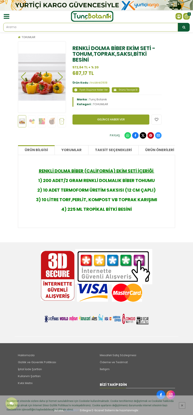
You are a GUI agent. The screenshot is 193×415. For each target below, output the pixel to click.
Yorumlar (71, 149)
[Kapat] (182, 405)
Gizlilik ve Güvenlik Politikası (37, 362)
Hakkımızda (26, 355)
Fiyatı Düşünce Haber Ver (91, 89)
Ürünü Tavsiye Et (126, 89)
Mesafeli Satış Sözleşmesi (118, 355)
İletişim (105, 369)
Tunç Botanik (98, 99)
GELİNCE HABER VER (111, 119)
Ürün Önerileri (159, 149)
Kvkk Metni (25, 383)
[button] (23, 77)
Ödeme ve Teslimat (114, 362)
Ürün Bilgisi (36, 149)
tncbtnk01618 (98, 82)
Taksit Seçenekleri (113, 149)
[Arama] (184, 27)
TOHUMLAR (28, 37)
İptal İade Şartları (30, 369)
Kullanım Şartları (29, 376)
